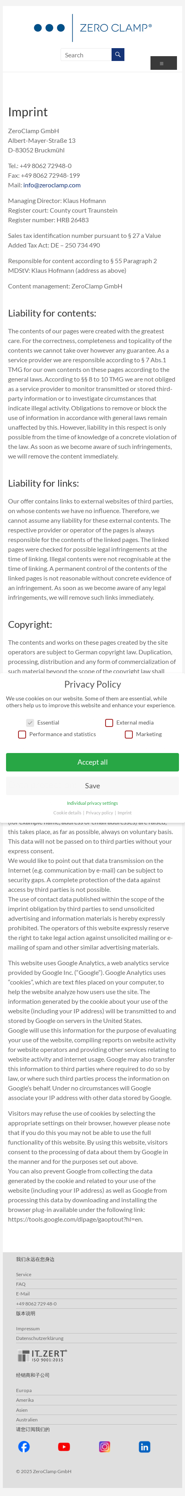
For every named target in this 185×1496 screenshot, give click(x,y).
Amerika (25, 1400)
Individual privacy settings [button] (92, 803)
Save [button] (92, 785)
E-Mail (23, 1294)
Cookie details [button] (67, 812)
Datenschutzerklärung (39, 1338)
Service (23, 1274)
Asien (22, 1410)
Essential (42, 722)
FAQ (21, 1284)
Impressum (28, 1328)
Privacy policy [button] (100, 812)
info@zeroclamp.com (52, 185)
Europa (24, 1390)
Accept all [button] (92, 762)
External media (129, 722)
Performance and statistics (57, 734)
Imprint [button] (125, 812)
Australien (27, 1420)
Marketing (143, 734)
